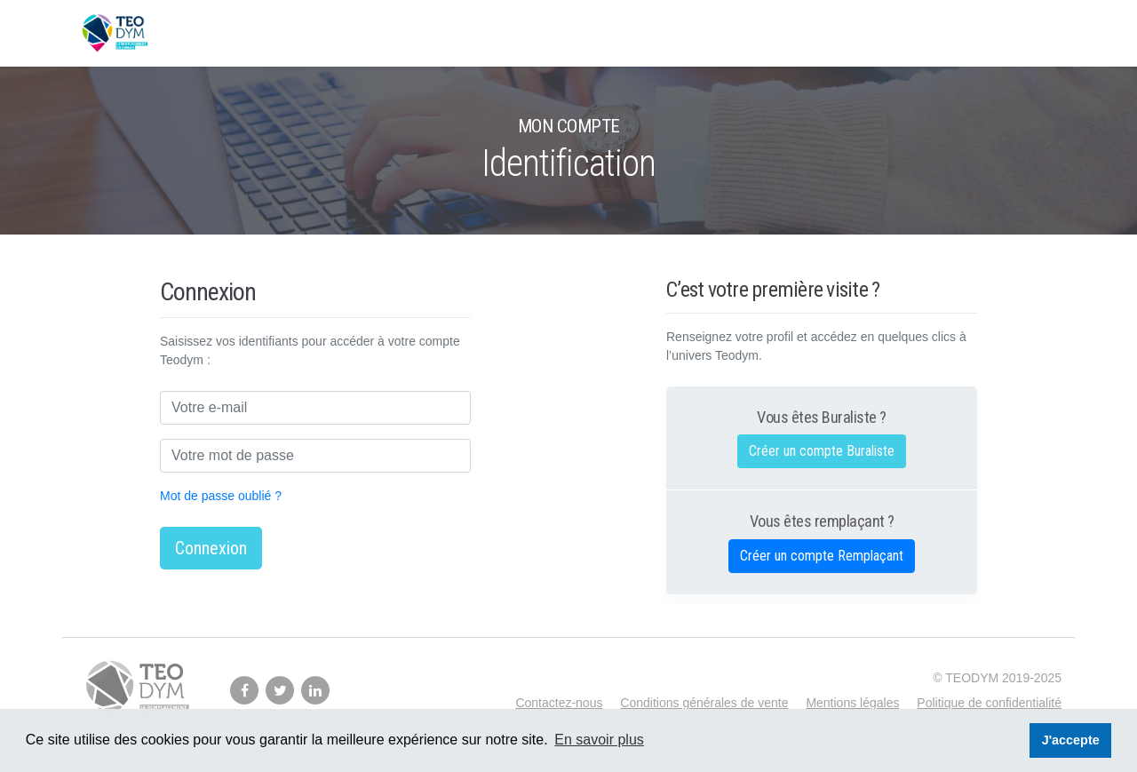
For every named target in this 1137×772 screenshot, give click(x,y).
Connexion (211, 548)
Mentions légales (852, 703)
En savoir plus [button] (599, 739)
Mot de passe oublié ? (221, 496)
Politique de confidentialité (989, 703)
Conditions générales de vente (704, 703)
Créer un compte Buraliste (821, 450)
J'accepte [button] (1071, 740)
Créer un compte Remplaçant (821, 555)
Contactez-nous (558, 703)
